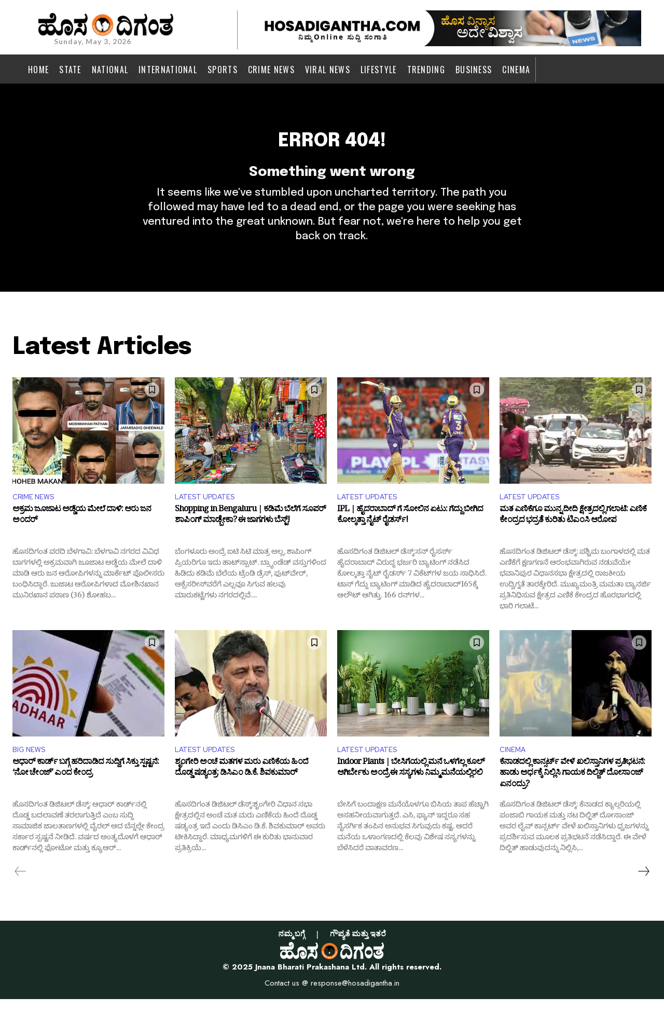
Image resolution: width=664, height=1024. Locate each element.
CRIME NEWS (36, 518)
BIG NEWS (31, 773)
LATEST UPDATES (209, 518)
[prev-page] (20, 896)
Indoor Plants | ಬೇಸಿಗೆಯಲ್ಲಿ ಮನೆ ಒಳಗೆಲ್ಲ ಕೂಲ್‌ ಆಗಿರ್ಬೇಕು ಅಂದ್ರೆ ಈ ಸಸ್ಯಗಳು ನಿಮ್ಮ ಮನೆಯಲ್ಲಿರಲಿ (411, 794)
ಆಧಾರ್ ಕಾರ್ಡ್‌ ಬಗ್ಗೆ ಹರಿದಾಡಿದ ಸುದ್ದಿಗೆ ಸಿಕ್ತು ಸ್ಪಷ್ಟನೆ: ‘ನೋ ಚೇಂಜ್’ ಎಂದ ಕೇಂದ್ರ (85, 794)
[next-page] (643, 896)
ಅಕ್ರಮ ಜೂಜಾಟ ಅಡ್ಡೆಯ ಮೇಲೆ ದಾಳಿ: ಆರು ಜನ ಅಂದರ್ (81, 539)
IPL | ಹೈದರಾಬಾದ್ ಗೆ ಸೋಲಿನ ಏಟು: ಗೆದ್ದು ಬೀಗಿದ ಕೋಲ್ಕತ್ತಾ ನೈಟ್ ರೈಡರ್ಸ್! (410, 539)
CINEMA (515, 773)
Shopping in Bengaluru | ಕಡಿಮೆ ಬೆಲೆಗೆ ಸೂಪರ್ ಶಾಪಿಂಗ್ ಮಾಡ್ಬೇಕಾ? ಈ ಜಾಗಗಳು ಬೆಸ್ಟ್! (250, 539)
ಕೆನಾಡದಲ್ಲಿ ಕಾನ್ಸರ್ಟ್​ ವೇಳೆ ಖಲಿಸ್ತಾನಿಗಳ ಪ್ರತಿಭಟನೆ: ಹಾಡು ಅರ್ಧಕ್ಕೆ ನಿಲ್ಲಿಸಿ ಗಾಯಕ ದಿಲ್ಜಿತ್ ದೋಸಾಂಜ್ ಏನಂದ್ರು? (572, 800)
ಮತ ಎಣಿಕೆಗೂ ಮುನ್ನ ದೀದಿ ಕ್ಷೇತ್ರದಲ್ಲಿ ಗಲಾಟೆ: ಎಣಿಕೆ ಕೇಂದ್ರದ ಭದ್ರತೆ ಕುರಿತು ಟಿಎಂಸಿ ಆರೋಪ (573, 539)
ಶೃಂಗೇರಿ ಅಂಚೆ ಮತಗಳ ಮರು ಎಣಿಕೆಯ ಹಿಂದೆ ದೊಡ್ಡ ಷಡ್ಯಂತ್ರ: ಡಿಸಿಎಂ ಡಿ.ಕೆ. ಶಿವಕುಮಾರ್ (241, 794)
